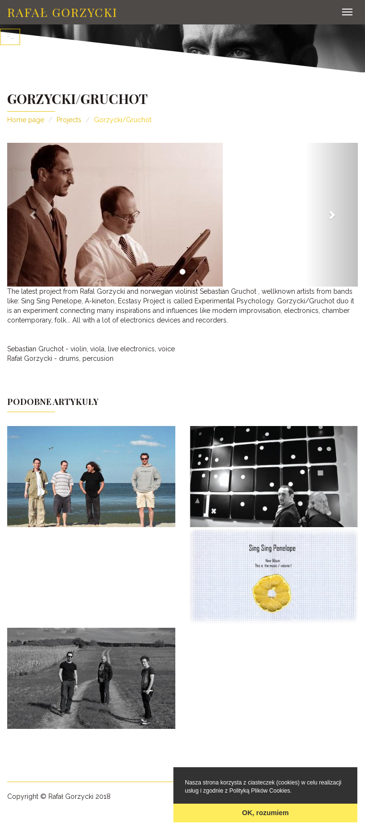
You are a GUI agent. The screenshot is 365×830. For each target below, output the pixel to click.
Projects (69, 120)
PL (10, 37)
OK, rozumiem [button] (265, 813)
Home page (25, 120)
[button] (33, 215)
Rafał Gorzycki (62, 12)
